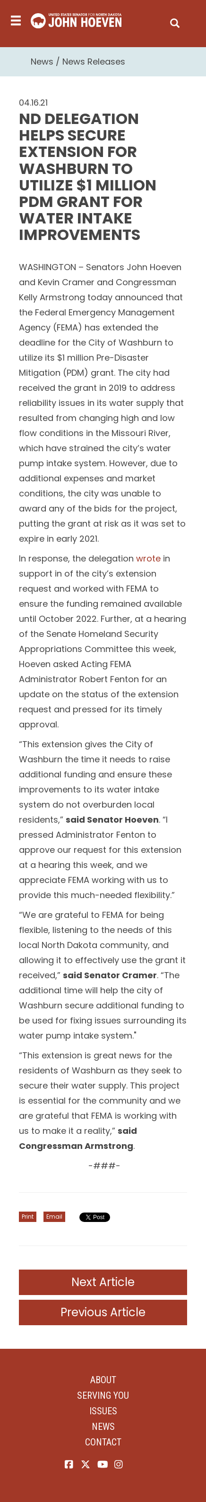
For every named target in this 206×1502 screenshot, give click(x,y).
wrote (148, 558)
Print (28, 1217)
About (103, 1380)
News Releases (93, 61)
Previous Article (103, 1312)
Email (54, 1217)
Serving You (103, 1395)
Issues (103, 1411)
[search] (174, 21)
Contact (103, 1442)
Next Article (103, 1282)
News (42, 61)
